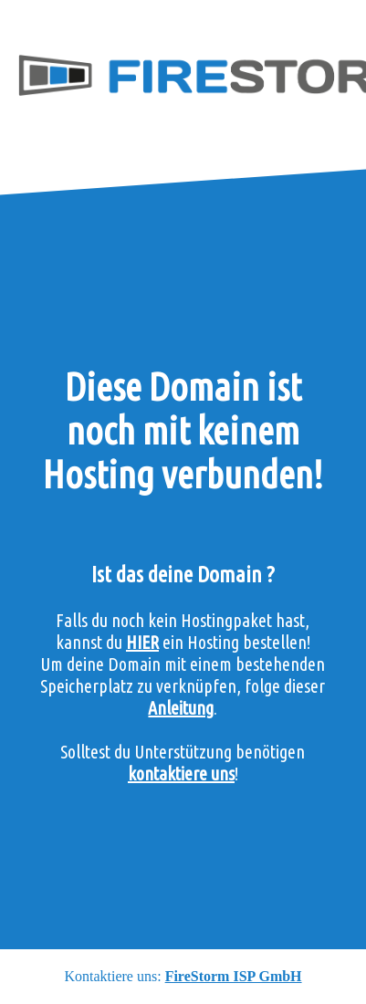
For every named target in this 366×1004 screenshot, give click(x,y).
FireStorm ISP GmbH (233, 976)
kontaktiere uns (181, 773)
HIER (142, 642)
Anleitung (181, 707)
